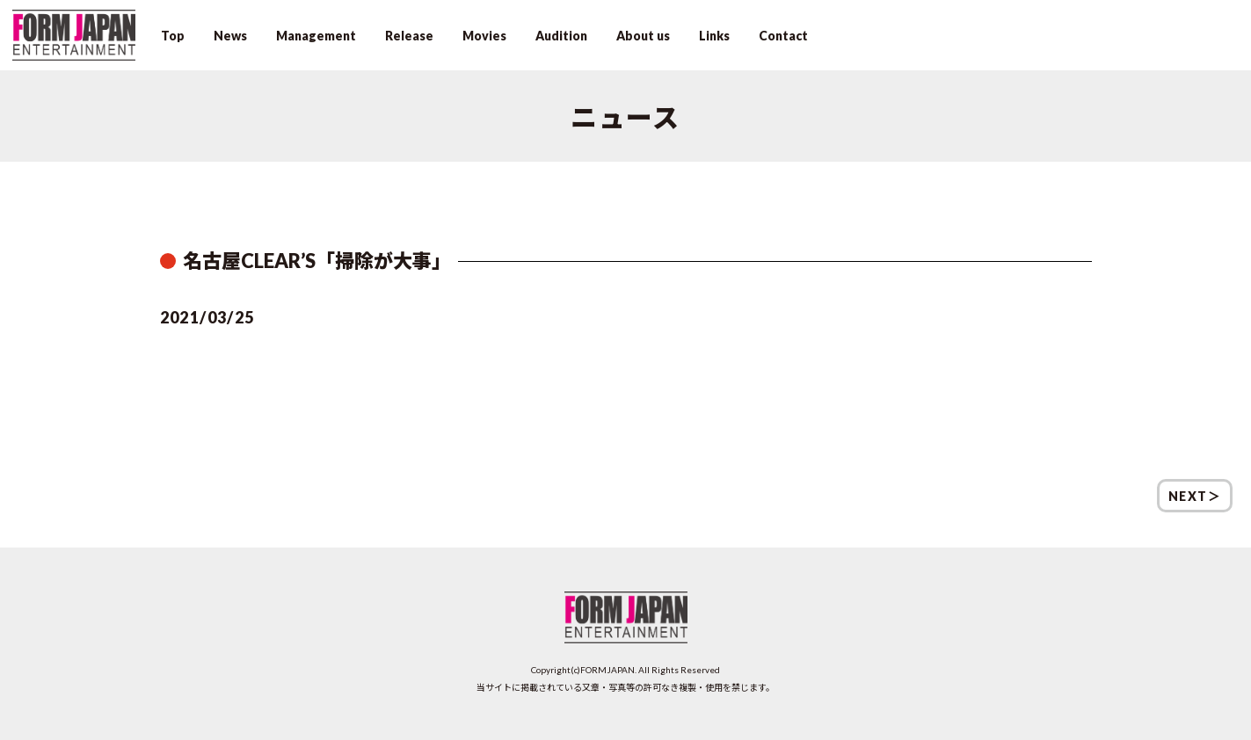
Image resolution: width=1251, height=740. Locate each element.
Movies (484, 35)
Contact (783, 35)
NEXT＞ (1194, 496)
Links (714, 35)
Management (316, 35)
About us (643, 35)
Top (173, 35)
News (230, 35)
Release (409, 35)
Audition (561, 35)
